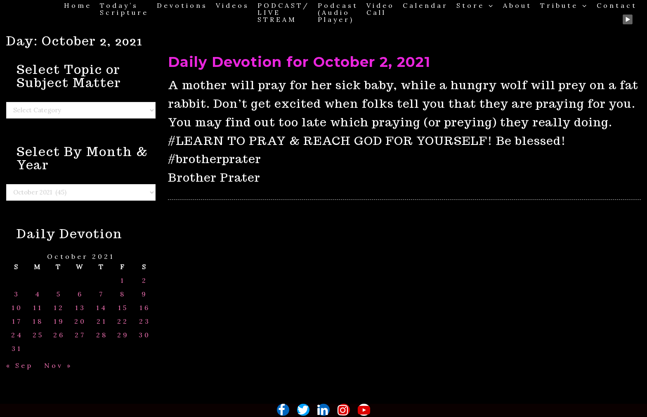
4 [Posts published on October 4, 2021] (38, 294)
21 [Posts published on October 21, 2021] (102, 321)
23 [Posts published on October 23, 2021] (145, 321)
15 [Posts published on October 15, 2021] (123, 307)
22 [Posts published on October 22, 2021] (123, 321)
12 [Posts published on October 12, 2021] (59, 307)
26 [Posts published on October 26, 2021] (59, 335)
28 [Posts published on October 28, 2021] (102, 335)
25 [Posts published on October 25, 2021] (38, 335)
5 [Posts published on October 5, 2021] (59, 294)
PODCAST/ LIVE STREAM (283, 12)
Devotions (182, 5)
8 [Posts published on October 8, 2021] (123, 294)
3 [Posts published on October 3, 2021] (17, 294)
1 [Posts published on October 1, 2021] (122, 280)
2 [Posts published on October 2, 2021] (145, 280)
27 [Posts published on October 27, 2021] (80, 335)
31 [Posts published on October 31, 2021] (17, 348)
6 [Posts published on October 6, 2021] (80, 294)
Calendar (425, 5)
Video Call (380, 8)
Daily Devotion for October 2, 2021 (299, 62)
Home (78, 5)
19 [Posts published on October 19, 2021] (59, 321)
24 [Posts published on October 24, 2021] (17, 335)
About (517, 5)
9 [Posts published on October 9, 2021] (145, 294)
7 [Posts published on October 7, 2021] (101, 294)
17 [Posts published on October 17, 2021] (17, 321)
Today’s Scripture (124, 8)
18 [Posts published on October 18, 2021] (38, 321)
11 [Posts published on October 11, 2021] (38, 307)
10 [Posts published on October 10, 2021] (17, 307)
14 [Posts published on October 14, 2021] (101, 307)
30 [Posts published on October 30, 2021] (145, 335)
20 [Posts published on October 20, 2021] (80, 321)
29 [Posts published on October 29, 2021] (123, 335)
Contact (617, 5)
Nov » (58, 365)
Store (475, 5)
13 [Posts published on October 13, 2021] (80, 307)
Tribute (564, 5)
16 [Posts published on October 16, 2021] (144, 307)
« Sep (19, 365)
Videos (232, 5)
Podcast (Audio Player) (338, 12)
